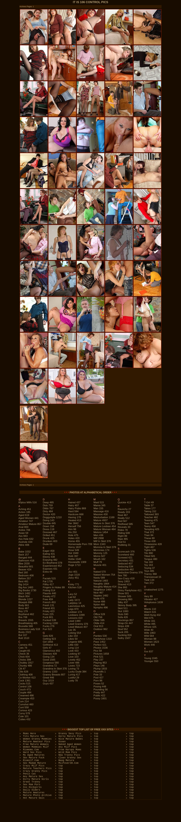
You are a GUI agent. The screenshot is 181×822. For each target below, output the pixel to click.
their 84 (148, 535)
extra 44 (47, 571)
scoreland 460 (126, 554)
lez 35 (72, 630)
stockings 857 (126, 620)
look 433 (73, 650)
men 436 (98, 535)
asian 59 (23, 533)
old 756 (97, 617)
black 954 (24, 596)
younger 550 (151, 661)
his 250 (72, 532)
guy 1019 (48, 680)
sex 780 (122, 575)
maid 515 (98, 502)
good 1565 (49, 659)
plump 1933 (100, 668)
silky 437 (123, 602)
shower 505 (124, 596)
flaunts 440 (49, 593)
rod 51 (122, 542)
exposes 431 (50, 568)
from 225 (48, 614)
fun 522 (47, 629)
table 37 (149, 505)
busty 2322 (24, 632)
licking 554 (74, 632)
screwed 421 (125, 557)
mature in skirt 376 (104, 523)
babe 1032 (24, 551)
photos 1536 (100, 647)
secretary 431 (125, 560)
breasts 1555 (25, 620)
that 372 (149, 532)
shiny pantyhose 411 (130, 590)
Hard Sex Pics (32, 752)
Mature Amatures (33, 792)
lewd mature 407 (78, 627)
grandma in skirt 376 (55, 668)
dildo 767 (48, 508)
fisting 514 (49, 590)
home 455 (74, 541)
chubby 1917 (25, 662)
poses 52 (98, 683)
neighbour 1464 (102, 589)
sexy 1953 (124, 581)
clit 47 (22, 668)
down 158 (48, 526)
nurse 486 (99, 601)
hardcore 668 (76, 514)
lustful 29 (73, 677)
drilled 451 (49, 535)
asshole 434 (25, 542)
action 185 (24, 512)
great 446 (48, 677)
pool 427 (98, 677)
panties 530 (100, 635)
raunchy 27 (124, 509)
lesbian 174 (75, 612)
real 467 (123, 515)
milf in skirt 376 (102, 541)
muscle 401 (99, 565)
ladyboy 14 (74, 603)
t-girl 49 (149, 502)
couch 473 (24, 689)
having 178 (74, 517)
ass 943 (22, 536)
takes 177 (150, 508)
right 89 (122, 536)
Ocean (62, 741)
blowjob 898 (25, 602)
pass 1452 (99, 641)
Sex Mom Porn (31, 784)
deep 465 (48, 502)
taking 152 (150, 511)
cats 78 (22, 647)
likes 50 (73, 638)
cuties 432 (24, 719)
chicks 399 (24, 659)
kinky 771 (73, 584)
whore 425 (150, 627)
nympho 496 (100, 607)
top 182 (148, 562)
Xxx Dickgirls (32, 787)
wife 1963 (149, 632)
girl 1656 (48, 641)
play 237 (98, 659)
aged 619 (23, 515)
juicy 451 (73, 577)
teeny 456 (150, 526)
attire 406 (23, 545)
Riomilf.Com (31, 760)
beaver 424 (24, 569)
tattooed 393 (151, 514)
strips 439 (123, 626)
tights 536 (150, 550)
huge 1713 (74, 565)
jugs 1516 (74, 574)
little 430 (73, 644)
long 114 (73, 647)
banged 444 (25, 557)
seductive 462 (126, 569)
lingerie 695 (75, 641)
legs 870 (73, 609)
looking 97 (74, 653)
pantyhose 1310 (102, 638)
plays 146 (99, 665)
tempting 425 (151, 529)
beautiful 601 (25, 566)
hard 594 (73, 511)
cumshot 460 (25, 704)
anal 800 (23, 527)
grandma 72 (50, 665)
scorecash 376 (126, 551)
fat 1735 (48, 581)
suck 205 (123, 632)
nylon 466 (99, 604)
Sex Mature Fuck (33, 757)
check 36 (23, 653)
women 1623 (151, 641)
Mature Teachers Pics (37, 768)
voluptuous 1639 (153, 602)
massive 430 (100, 514)
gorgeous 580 (51, 662)
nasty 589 (99, 577)
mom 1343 (99, 544)
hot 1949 (73, 553)
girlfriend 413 (50, 644)
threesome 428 (153, 544)
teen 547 (149, 523)
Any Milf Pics (68, 747)
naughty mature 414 (104, 586)
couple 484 (24, 692)
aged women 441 (28, 518)
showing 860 (125, 599)
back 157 (23, 554)
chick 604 (24, 656)
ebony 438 (49, 556)
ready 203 (124, 512)
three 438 (150, 541)
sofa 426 (123, 617)
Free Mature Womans (36, 744)
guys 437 (48, 683)
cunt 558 (23, 707)
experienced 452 (52, 565)
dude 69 (47, 544)
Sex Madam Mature (34, 763)
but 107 (22, 635)
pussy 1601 (100, 698)
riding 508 (124, 533)
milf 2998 (98, 538)
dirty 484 (48, 511)
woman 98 (150, 638)
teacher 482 (151, 517)
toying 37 (149, 568)
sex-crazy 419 (126, 578)
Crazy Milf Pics (33, 765)
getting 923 (49, 638)
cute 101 (23, 716)
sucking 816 (125, 635)
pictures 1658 (101, 653)
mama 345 (99, 505)
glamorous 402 (51, 650)
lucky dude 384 (77, 671)
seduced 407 (125, 563)
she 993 (122, 587)
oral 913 (98, 626)
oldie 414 (98, 623)
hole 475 (73, 535)
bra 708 (22, 617)
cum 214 (23, 701)
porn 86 (97, 680)
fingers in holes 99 (54, 587)
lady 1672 (74, 600)
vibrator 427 (151, 599)
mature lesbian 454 (104, 526)
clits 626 (23, 671)
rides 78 (123, 530)
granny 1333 (50, 671)
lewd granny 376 (78, 624)
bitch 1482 (24, 593)
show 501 (123, 593)
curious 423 (25, 710)
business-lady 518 (29, 629)
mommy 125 (100, 553)
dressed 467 (50, 532)
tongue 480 (150, 559)
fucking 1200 (50, 623)
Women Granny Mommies (37, 739)
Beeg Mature (66, 760)
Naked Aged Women (70, 744)
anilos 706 (24, 530)
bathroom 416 (26, 560)
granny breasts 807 (54, 674)
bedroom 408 (26, 575)
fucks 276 (48, 626)
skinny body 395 (127, 605)
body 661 (23, 605)
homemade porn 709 (80, 544)
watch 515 (150, 612)
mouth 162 (99, 559)
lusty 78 (73, 680)
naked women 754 (104, 574)
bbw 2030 (24, 563)
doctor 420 (49, 514)
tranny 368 (150, 574)
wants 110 (150, 609)
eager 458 (48, 550)
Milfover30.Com (68, 763)
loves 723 (74, 665)
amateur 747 (25, 521)
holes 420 (74, 538)
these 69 (149, 538)
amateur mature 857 (29, 524)
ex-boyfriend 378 (52, 562)
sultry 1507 (124, 638)
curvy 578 (24, 713)
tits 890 (148, 553)
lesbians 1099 (76, 615)
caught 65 (24, 650)
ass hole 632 (25, 539)
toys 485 (149, 571)
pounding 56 (100, 689)
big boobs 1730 (27, 590)
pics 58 (97, 650)
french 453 (49, 602)
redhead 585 (125, 524)
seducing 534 (125, 566)
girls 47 (47, 647)
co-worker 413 (27, 677)
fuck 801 (48, 617)
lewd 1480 (74, 621)
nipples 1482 (100, 595)
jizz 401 (72, 571)
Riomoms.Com (31, 749)
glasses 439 (50, 653)
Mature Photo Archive (37, 795)
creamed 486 (26, 695)
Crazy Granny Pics (35, 771)
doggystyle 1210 (52, 517)
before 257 (24, 578)
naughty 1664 (101, 583)
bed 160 (23, 572)
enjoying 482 (50, 559)
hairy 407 (73, 505)
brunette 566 (25, 626)
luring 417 (74, 674)
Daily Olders (31, 790)
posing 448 (99, 686)
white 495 (149, 624)
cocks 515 (24, 683)
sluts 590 (123, 614)
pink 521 (98, 656)
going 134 (48, 656)
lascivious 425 (76, 606)
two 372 (149, 583)
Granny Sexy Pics (70, 733)
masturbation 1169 (103, 517)
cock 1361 (24, 680)
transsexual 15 (152, 577)
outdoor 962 (100, 629)
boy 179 (23, 611)
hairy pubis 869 (77, 508)
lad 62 (72, 597)
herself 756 (74, 526)
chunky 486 (25, 665)
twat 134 (149, 580)
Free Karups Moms (70, 749)
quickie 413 (124, 502)
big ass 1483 (25, 587)
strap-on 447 (125, 623)
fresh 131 (48, 605)
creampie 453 (26, 698)
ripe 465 (123, 539)
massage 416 (101, 511)
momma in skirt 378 (104, 547)
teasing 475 (151, 520)
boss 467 (23, 608)
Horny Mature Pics (71, 736)
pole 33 (97, 674)
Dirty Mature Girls (36, 779)
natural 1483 (100, 580)
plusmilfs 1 (99, 671)
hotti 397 (73, 556)
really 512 (124, 518)
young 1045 (150, 658)
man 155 (98, 508)
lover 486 (74, 662)
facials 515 (49, 578)
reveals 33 (124, 527)
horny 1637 (74, 547)
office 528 (99, 614)
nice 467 (98, 592)
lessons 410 (75, 618)
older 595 (99, 620)
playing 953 (100, 662)
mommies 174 (101, 550)
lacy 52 (72, 594)
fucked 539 (49, 620)
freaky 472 (49, 596)
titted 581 (149, 556)
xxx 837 (148, 651)
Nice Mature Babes (71, 739)
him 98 (72, 529)
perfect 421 (99, 644)
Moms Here (29, 733)
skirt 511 (123, 608)
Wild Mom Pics (68, 752)
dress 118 (48, 529)
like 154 (73, 635)
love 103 (73, 656)
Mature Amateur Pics (36, 741)
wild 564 (149, 635)
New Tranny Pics (69, 755)
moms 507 (99, 556)
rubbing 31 (124, 545)
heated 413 (74, 520)
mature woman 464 (104, 529)
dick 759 (48, 505)
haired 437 (74, 502)
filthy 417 (48, 584)
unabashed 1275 (153, 589)
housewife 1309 (77, 562)
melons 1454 (100, 532)
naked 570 (99, 571)
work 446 (149, 644)
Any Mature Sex (33, 776)
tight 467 (149, 547)
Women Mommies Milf (36, 747)
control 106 (25, 686)
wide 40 (148, 630)
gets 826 (48, 635)
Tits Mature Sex (33, 736)
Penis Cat (29, 774)
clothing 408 (25, 674)
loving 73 (73, 668)
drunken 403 (50, 541)
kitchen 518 (75, 587)
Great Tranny (31, 782)
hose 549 (73, 550)
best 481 (23, 581)
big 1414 (23, 584)
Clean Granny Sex (70, 757)
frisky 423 (48, 611)
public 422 (99, 695)
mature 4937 (100, 520)
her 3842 (73, 523)
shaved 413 (124, 584)
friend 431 (49, 608)
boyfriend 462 (26, 614)
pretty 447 (99, 692)
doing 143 (48, 520)
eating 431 (49, 553)
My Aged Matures (33, 755)
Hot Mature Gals (33, 798)
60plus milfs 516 (27, 502)
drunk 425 (48, 538)
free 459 (48, 599)
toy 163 (148, 565)
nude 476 (98, 598)
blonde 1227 (25, 599)
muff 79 (97, 562)
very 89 (148, 596)
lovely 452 (74, 659)
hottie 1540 (74, 559)
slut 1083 (123, 611)
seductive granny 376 (130, 572)
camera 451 (25, 644)
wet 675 (148, 618)
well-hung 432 (152, 615)
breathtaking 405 (28, 623)
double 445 (49, 523)
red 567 (122, 521)
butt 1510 (23, 638)
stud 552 (123, 629)
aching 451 (24, 509)
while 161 (149, 621)
